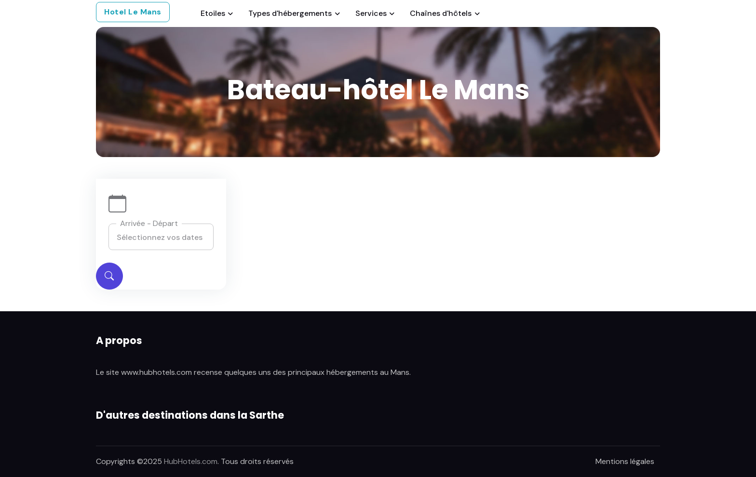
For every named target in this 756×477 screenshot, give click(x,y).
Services (371, 13)
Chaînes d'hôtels (441, 13)
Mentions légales (624, 461)
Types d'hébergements (290, 13)
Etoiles (213, 13)
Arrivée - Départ (149, 223)
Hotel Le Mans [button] (133, 12)
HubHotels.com (190, 461)
